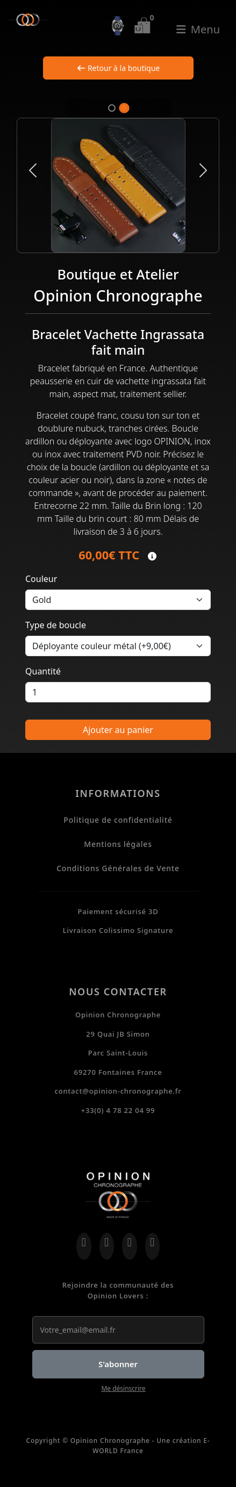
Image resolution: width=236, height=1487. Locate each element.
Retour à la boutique (118, 68)
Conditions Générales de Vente (118, 868)
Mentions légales (118, 844)
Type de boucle (55, 625)
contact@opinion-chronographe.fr (117, 1091)
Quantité (43, 671)
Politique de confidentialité (117, 820)
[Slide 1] (112, 108)
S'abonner (118, 1364)
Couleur (41, 579)
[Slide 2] (124, 108)
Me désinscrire (123, 1388)
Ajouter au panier (118, 730)
